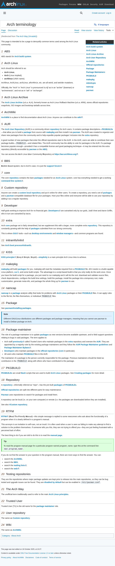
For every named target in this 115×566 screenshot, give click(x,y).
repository (54, 129)
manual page (56, 435)
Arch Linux (91, 50)
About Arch (16, 535)
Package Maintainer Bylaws (16, 347)
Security (94, 4)
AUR (101, 4)
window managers (64, 233)
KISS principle (7, 257)
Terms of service (55, 557)
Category (6, 535)
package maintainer (45, 505)
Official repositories (95, 65)
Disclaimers (29, 557)
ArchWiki (90, 61)
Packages (63, 4)
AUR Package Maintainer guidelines (92, 344)
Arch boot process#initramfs (18, 245)
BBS (16, 461)
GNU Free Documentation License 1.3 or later (37, 552)
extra (87, 135)
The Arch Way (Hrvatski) (26, 36)
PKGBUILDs (107, 129)
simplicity (43, 257)
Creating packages (82, 372)
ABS (45, 149)
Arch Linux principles (58, 493)
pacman (89, 90)
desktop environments (42, 233)
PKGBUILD (91, 76)
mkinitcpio (91, 83)
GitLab (86, 4)
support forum (53, 166)
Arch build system (94, 47)
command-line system (11, 181)
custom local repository (30, 192)
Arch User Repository (96, 58)
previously (17, 341)
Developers (53, 210)
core (8, 225)
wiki (79, 117)
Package (90, 68)
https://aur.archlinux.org (65, 154)
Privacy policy (6, 557)
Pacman (5, 394)
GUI (14, 233)
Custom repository (21, 517)
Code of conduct (41, 557)
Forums (72, 4)
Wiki (79, 4)
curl (16, 272)
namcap (89, 87)
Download (109, 4)
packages (38, 178)
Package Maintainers (95, 72)
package (27, 132)
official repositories (49, 350)
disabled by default (53, 481)
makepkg (90, 79)
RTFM (4, 416)
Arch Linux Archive (95, 54)
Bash (23, 372)
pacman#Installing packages (18, 308)
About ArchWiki (18, 557)
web (15, 468)
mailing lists (19, 465)
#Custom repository (18, 404)
